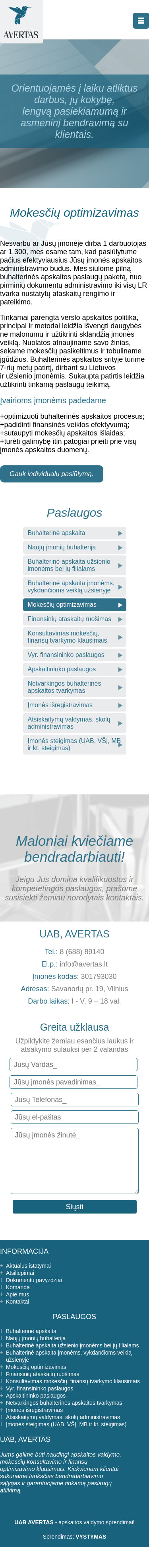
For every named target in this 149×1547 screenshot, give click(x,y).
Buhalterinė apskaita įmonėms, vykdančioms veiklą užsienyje (71, 587)
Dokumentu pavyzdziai (34, 1280)
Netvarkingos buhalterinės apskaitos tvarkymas (64, 687)
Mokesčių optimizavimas (62, 604)
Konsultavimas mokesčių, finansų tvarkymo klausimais (67, 637)
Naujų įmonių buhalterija (62, 547)
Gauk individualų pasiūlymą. (52, 474)
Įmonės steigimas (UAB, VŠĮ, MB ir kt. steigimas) (74, 744)
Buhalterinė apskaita (56, 532)
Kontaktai (17, 1301)
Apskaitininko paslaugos (62, 669)
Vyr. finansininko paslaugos (66, 654)
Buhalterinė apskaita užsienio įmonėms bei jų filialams (69, 565)
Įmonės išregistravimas (60, 705)
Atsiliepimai (20, 1273)
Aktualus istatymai (28, 1266)
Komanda (18, 1287)
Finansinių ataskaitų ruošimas (70, 619)
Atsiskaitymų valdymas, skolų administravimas (69, 723)
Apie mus (17, 1294)
